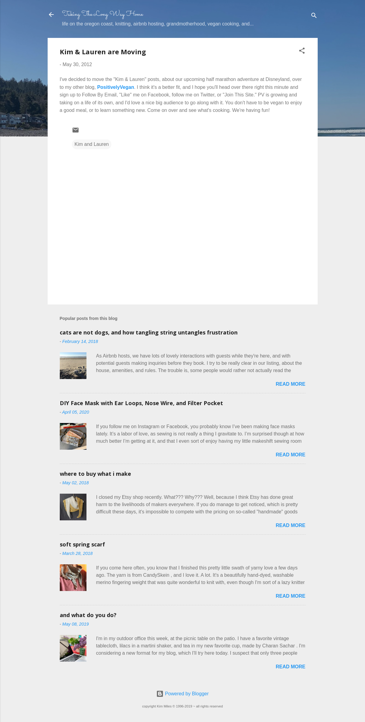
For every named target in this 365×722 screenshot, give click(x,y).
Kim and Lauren (92, 144)
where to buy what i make (95, 473)
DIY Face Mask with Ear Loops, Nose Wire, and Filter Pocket (141, 403)
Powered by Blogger (182, 693)
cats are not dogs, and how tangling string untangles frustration (149, 332)
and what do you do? (88, 615)
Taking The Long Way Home (102, 14)
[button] (302, 51)
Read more (291, 384)
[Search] (314, 16)
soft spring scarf (82, 544)
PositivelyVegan (115, 87)
